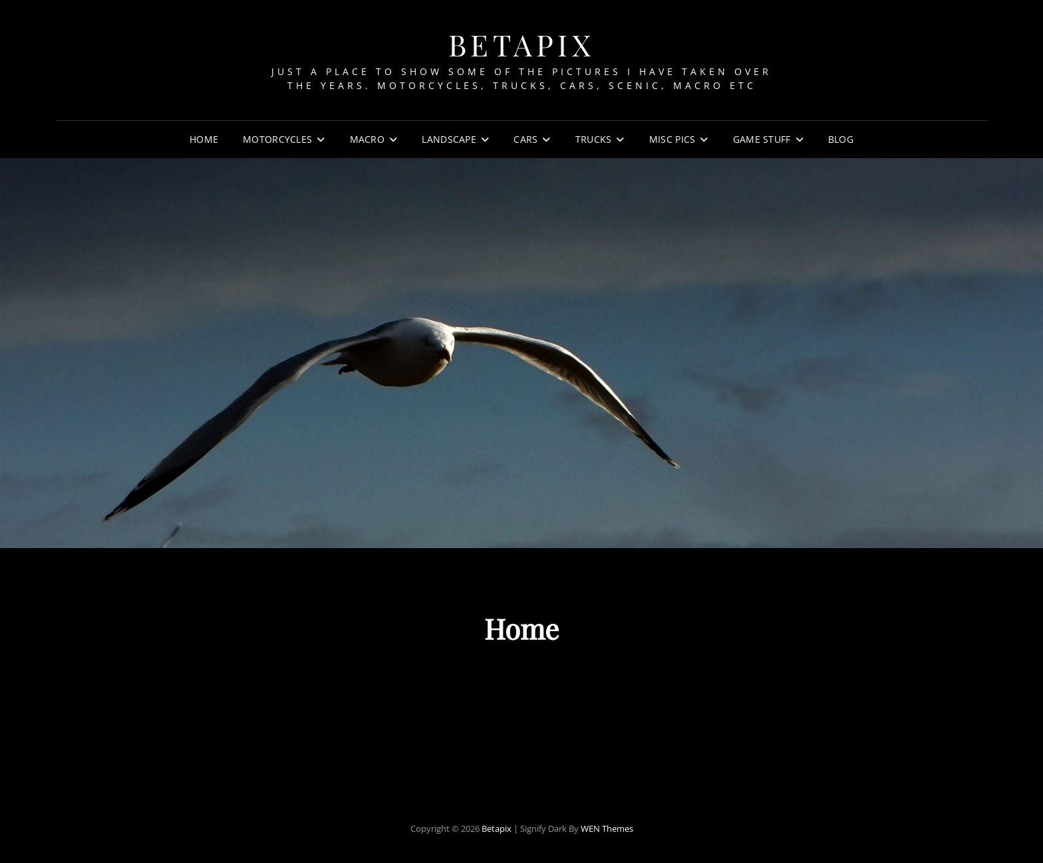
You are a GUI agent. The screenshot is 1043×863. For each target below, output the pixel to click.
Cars (525, 139)
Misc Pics (672, 139)
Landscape (449, 139)
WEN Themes (607, 828)
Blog (840, 139)
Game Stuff (762, 139)
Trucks (593, 139)
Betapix (521, 44)
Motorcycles (277, 139)
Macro (367, 139)
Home (204, 139)
